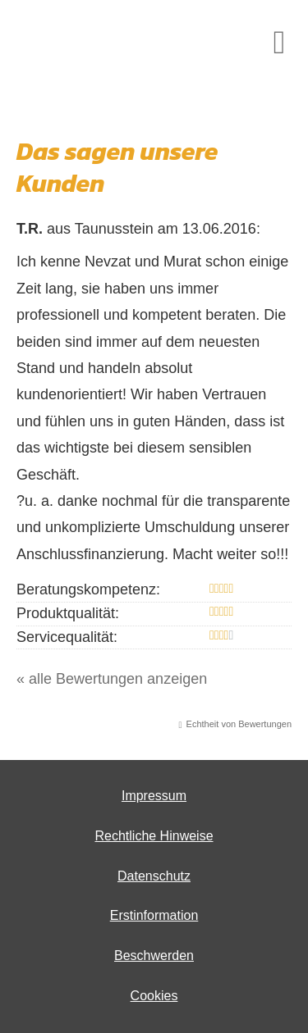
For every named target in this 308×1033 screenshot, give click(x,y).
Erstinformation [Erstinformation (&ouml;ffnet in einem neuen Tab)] (154, 915)
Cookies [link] (154, 996)
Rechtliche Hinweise (153, 836)
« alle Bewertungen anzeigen (111, 679)
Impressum (154, 796)
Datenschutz (154, 876)
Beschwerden (154, 955)
